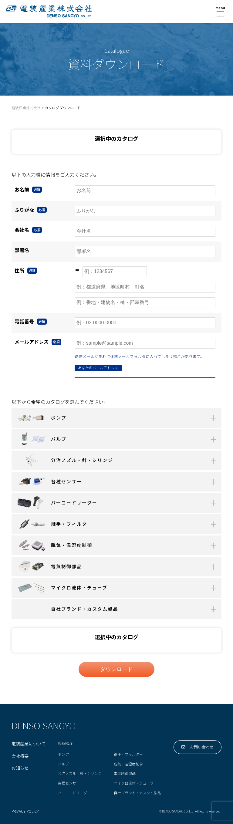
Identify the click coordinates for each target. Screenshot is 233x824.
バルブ (63, 764)
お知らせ (20, 768)
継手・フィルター (128, 754)
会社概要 (20, 756)
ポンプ (63, 754)
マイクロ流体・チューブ (134, 783)
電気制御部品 (125, 773)
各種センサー (69, 783)
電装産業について (29, 744)
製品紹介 (65, 743)
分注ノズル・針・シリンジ (80, 773)
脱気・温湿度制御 (128, 764)
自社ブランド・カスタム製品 (137, 793)
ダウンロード (116, 669)
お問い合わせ (197, 747)
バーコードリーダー (74, 793)
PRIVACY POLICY (25, 811)
